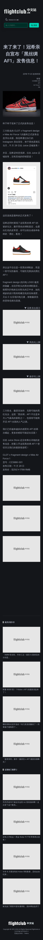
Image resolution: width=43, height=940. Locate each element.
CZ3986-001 (36, 81)
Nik (39, 87)
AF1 (39, 83)
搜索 (34, 25)
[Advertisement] (21, 587)
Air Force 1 (36, 85)
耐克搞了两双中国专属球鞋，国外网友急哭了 (21, 906)
